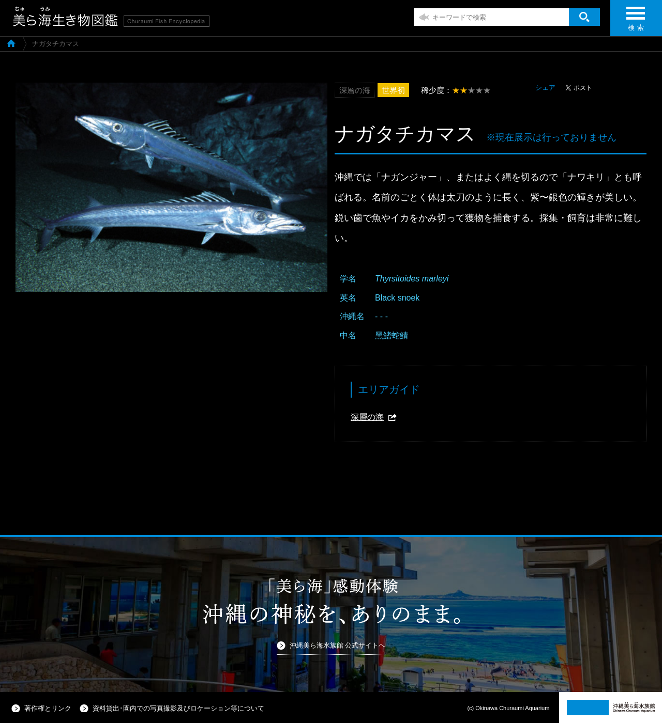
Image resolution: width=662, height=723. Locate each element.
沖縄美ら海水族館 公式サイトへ (338, 645)
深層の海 (367, 417)
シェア (545, 87)
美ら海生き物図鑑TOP (11, 43)
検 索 (635, 22)
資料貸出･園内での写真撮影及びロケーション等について (178, 708)
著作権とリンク (47, 708)
